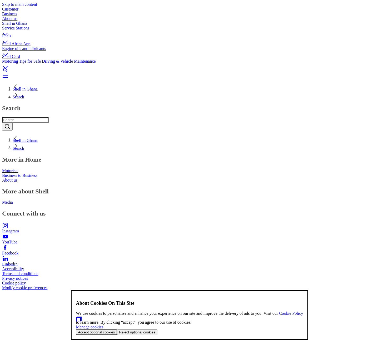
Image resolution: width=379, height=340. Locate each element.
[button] (189, 30)
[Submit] (7, 127)
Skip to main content (19, 4)
